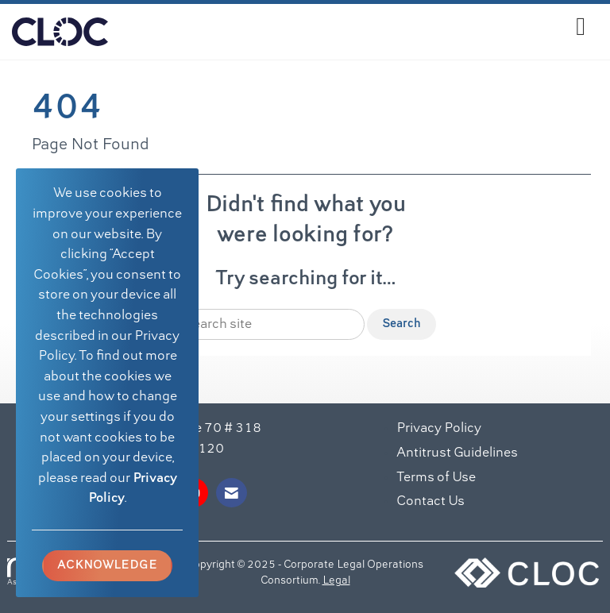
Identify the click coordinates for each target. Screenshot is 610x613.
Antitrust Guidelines (457, 453)
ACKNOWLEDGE (107, 565)
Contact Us (430, 502)
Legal (336, 581)
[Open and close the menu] (351, 29)
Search (401, 324)
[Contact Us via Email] (231, 492)
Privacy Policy (438, 429)
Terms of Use (436, 478)
